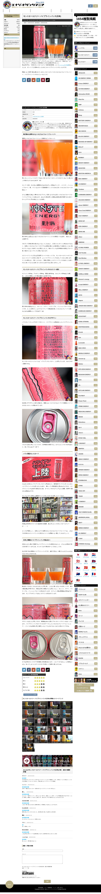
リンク (54, 889)
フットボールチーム (82, 687)
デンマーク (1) (86, 569)
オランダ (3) (93, 556)
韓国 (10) (86, 563)
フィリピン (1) (86, 576)
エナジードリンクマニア (52, 890)
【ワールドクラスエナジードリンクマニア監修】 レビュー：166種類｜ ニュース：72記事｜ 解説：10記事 (51, 761)
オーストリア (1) (78, 563)
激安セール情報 (66, 10)
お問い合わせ (60, 889)
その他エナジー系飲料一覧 (84, 690)
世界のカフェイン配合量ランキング (20, 10)
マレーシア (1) (78, 582)
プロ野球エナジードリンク (84, 685)
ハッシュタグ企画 (64, 65)
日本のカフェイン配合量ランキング (41, 10)
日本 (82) (78, 556)
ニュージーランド (78, 576)
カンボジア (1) (94, 563)
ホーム (6, 10)
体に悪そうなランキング (80, 10)
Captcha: (24, 873)
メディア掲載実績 (48, 889)
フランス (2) (93, 576)
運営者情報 (40, 889)
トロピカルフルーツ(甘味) (38, 116)
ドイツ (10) (93, 569)
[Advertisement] (47, 95)
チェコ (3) (78, 569)
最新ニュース (56, 10)
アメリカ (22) (86, 556)
